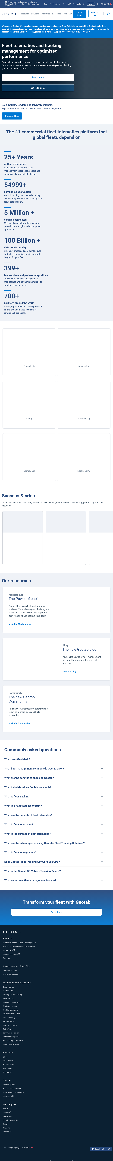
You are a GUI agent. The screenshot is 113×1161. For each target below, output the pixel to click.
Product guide (9, 1085)
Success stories (9, 1065)
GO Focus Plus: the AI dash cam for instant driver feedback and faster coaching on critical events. (22, 4)
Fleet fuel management (12, 1002)
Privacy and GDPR (10, 1025)
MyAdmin (6, 1128)
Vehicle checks (8, 1021)
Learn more (38, 77)
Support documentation (12, 1089)
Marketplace (78, 4)
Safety (29, 418)
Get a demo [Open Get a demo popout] (79, 13)
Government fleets (10, 971)
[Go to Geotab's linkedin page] (97, 1154)
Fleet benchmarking (10, 1010)
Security (6, 1124)
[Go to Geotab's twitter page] (90, 1154)
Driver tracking (8, 987)
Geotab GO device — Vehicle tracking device (19, 943)
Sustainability (83, 418)
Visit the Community (19, 723)
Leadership (7, 1116)
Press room (7, 1068)
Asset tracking (8, 998)
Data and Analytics (11, 954)
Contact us (94, 13)
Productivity (29, 366)
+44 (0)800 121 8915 (71, 32)
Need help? (101, 1149)
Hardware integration (11, 1037)
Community (55, 4)
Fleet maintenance (10, 1006)
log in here (46, 32)
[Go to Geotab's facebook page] (83, 1154)
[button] (56, 759)
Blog (45, 4)
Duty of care (7, 1029)
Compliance (29, 471)
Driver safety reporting (11, 1014)
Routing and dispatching (12, 995)
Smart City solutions (11, 974)
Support (67, 4)
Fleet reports (8, 991)
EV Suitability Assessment (13, 1040)
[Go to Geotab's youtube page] (105, 1154)
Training (7, 1072)
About (5, 1109)
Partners (6, 958)
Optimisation (84, 366)
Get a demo (56, 912)
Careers (7, 1112)
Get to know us (38, 88)
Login (91, 4)
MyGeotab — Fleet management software (19, 947)
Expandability (83, 471)
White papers (8, 1061)
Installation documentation (13, 1092)
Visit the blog (69, 671)
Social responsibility (10, 1120)
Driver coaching (9, 1018)
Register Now (12, 116)
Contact (86, 32)
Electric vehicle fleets (11, 1044)
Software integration (11, 1033)
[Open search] (108, 13)
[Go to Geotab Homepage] (9, 14)
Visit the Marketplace (20, 624)
